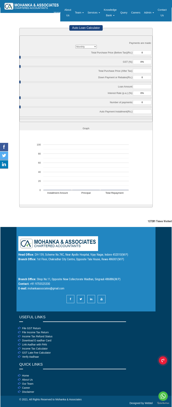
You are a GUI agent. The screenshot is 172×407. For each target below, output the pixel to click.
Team (79, 12)
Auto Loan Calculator (86, 27)
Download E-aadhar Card (36, 340)
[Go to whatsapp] (163, 396)
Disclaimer (28, 391)
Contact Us (162, 12)
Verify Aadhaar (30, 356)
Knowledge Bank (110, 12)
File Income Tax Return (35, 332)
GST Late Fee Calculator (36, 352)
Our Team (27, 383)
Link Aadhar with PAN (34, 344)
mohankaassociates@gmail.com (46, 288)
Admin (149, 12)
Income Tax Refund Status (37, 336)
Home (57, 12)
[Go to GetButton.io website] (163, 403)
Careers (135, 12)
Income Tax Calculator (35, 348)
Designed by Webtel (141, 403)
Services (93, 12)
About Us (67, 12)
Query (123, 12)
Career (26, 387)
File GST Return (31, 328)
